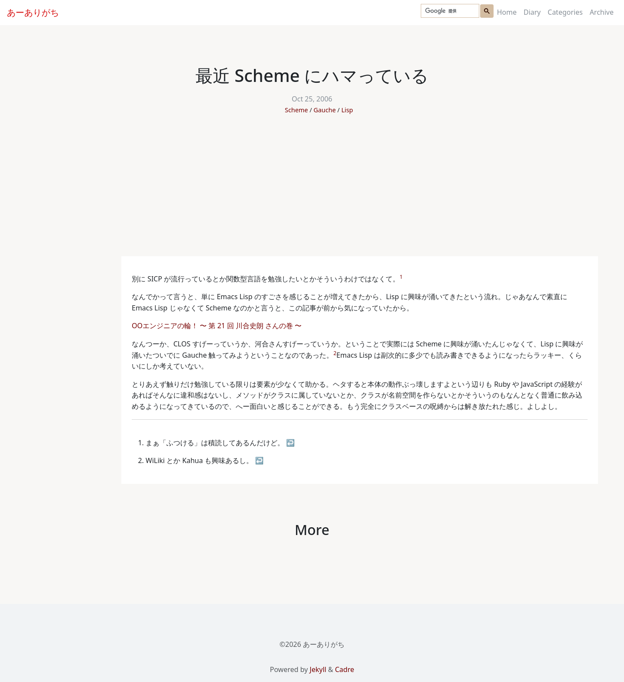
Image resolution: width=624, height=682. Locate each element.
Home (507, 12)
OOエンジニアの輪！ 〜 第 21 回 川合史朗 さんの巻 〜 (218, 325)
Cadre (344, 669)
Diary (532, 12)
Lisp (347, 110)
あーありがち (33, 12)
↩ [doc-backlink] (290, 442)
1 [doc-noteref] (401, 277)
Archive (602, 12)
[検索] (449, 11)
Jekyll (318, 669)
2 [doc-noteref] (334, 353)
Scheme (296, 110)
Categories (565, 12)
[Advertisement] (312, 191)
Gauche (325, 110)
